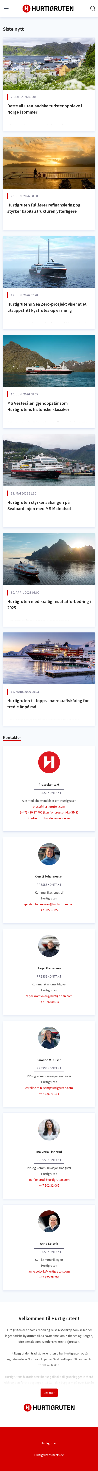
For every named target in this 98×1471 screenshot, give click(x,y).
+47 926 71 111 (49, 1093)
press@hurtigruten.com (49, 806)
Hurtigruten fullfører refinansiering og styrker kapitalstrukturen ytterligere (43, 208)
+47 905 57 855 (49, 910)
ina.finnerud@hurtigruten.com (49, 1179)
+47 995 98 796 (49, 1277)
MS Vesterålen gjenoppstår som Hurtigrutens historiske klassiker (38, 406)
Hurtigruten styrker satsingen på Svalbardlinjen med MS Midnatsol (39, 505)
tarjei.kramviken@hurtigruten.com (49, 996)
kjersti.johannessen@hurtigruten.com (49, 904)
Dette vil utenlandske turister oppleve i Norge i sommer (44, 109)
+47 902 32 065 (49, 1185)
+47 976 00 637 (49, 1002)
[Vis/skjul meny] (6, 8)
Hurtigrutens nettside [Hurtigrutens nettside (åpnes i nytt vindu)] (49, 1455)
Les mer (49, 1393)
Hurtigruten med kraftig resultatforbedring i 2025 (49, 604)
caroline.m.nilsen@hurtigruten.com (49, 1088)
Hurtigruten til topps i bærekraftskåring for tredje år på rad (48, 704)
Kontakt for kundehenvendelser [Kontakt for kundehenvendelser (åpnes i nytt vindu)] (49, 818)
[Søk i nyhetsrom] (93, 9)
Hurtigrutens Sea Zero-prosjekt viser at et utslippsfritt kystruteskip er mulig (47, 307)
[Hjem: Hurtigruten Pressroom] (48, 8)
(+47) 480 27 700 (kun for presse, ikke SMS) (49, 812)
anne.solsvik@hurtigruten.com (49, 1271)
